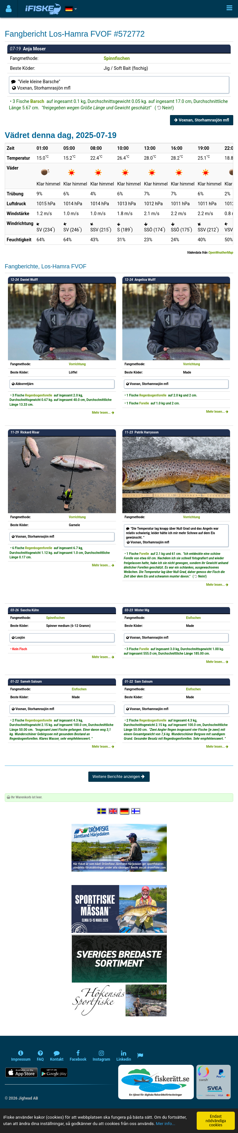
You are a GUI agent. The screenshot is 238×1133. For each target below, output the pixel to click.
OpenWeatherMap (220, 252)
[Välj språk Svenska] (102, 811)
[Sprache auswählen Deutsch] (125, 811)
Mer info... (165, 1123)
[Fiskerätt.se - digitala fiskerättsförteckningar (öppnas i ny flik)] (156, 1082)
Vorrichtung (77, 364)
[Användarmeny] (8, 9)
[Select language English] (113, 811)
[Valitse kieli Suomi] (136, 811)
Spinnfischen (117, 58)
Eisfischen (193, 618)
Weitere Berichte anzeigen (119, 776)
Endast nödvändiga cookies (216, 1121)
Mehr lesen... (103, 412)
